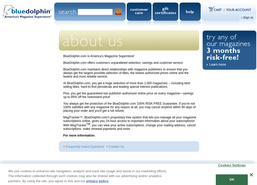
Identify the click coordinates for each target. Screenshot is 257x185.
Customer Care (140, 12)
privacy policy (97, 182)
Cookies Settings (232, 167)
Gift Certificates (166, 12)
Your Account (237, 9)
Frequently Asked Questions (85, 147)
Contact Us (116, 147)
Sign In (247, 18)
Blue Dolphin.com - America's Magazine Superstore (27, 15)
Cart (216, 9)
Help (190, 12)
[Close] (251, 176)
